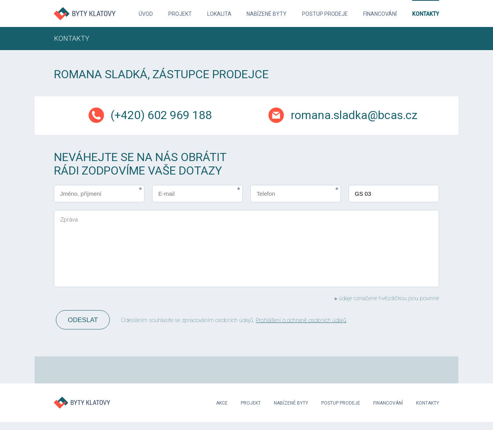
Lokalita (219, 14)
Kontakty (425, 14)
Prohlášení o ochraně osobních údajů (301, 320)
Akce (222, 403)
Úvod (146, 14)
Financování (380, 14)
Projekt (180, 14)
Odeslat (83, 320)
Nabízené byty (266, 14)
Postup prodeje (325, 14)
